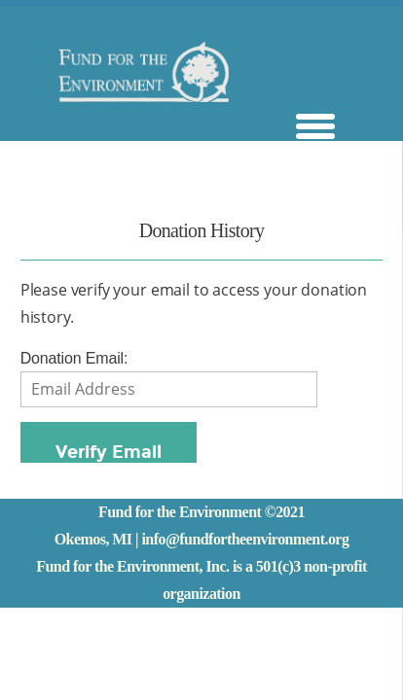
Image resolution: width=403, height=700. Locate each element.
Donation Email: (74, 358)
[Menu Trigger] (316, 124)
